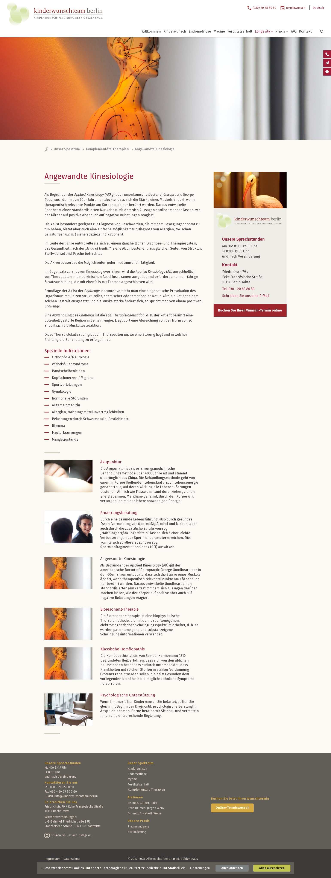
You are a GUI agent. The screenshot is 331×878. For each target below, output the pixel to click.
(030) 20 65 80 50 (264, 8)
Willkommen (151, 31)
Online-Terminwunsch (232, 807)
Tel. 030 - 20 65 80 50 (238, 289)
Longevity (264, 31)
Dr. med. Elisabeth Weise (145, 813)
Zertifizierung (137, 832)
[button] (319, 31)
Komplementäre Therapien (107, 149)
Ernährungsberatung (118, 512)
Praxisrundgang (138, 826)
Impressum (52, 859)
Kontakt (305, 31)
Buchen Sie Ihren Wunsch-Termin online (250, 310)
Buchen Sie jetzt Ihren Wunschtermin (240, 798)
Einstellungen (200, 868)
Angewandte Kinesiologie (122, 558)
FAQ (293, 31)
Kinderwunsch (174, 31)
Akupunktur (110, 462)
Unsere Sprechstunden (62, 763)
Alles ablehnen (232, 868)
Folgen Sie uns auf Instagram (71, 835)
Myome (219, 31)
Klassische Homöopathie (122, 649)
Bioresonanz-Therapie (119, 609)
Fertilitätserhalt (240, 31)
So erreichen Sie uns (60, 802)
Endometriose (200, 31)
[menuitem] (263, 7)
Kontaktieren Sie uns (61, 782)
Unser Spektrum (67, 149)
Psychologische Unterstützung (127, 695)
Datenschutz (71, 859)
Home (46, 149)
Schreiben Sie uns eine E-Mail (245, 296)
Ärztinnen (135, 797)
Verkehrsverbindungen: (60, 817)
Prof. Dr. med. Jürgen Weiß (146, 808)
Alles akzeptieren (272, 868)
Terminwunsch (295, 8)
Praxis (281, 31)
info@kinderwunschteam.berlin (76, 796)
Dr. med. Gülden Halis (142, 803)
